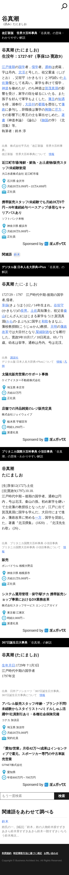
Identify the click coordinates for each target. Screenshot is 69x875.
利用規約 (6, 853)
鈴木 (17, 254)
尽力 (58, 109)
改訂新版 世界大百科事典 (19, 33)
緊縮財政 (42, 332)
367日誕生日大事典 (14, 642)
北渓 (21, 72)
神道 (5, 88)
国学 (21, 67)
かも (9, 321)
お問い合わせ (51, 853)
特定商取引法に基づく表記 (27, 853)
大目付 (30, 104)
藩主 (51, 99)
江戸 (5, 67)
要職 (41, 104)
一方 (38, 517)
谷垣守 (59, 305)
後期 (11, 67)
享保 (5, 305)
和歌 (45, 321)
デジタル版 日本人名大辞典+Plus (24, 267)
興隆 (48, 109)
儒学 (35, 67)
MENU (4, 7)
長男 (24, 311)
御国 (45, 120)
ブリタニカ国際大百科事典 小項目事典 (27, 451)
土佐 (34, 311)
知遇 (61, 99)
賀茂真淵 (51, 88)
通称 (48, 67)
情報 (51, 154)
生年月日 (8, 665)
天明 (53, 326)
